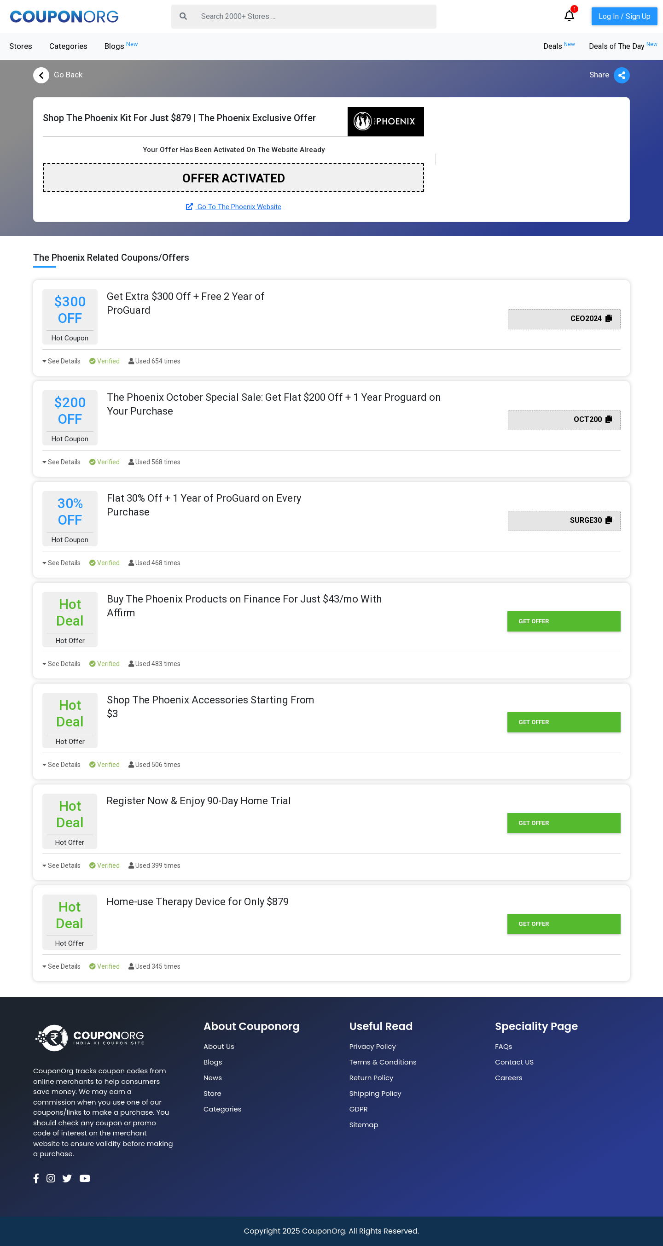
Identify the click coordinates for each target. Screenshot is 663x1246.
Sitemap (363, 1124)
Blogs (121, 46)
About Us (219, 1046)
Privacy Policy (372, 1046)
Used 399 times (154, 865)
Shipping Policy (375, 1093)
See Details (61, 361)
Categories (68, 46)
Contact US (514, 1062)
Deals (559, 46)
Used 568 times (154, 462)
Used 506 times (154, 764)
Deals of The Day (623, 46)
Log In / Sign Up (625, 16)
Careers (508, 1077)
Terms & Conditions (383, 1062)
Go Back (57, 75)
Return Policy (371, 1077)
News (213, 1077)
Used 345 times (154, 966)
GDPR (358, 1109)
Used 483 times (154, 663)
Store (212, 1093)
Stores (20, 46)
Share (609, 75)
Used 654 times (154, 361)
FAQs (503, 1046)
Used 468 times (154, 563)
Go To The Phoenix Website (233, 207)
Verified (104, 361)
